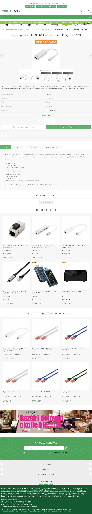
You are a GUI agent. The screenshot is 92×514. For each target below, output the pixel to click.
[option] (24, 77)
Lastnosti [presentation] (33, 147)
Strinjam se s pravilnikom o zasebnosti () (47, 453)
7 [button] (51, 70)
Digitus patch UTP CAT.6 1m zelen (72, 392)
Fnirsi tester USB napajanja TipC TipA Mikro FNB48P (44, 292)
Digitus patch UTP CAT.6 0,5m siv (13, 392)
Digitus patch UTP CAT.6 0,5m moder (44, 392)
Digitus (48, 94)
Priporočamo (41, 6)
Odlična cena (30, 6)
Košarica (90, 11)
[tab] (5, 147)
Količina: (39, 121)
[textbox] (44, 17)
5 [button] (47, 70)
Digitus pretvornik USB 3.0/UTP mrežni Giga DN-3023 (74, 246)
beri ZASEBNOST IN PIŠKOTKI (59, 453)
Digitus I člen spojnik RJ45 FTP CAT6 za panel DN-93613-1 (15, 246)
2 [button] (42, 70)
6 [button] (49, 70)
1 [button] (40, 70)
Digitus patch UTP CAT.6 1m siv (42, 349)
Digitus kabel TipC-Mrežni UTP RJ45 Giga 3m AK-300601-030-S (16, 292)
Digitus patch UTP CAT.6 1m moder (73, 349)
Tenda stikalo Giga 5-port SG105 (72, 291)
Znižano (61, 6)
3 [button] (44, 70)
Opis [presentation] (5, 147)
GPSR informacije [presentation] (52, 147)
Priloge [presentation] (18, 147)
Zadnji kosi (51, 6)
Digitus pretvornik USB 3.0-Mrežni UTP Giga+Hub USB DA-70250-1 (44, 246)
